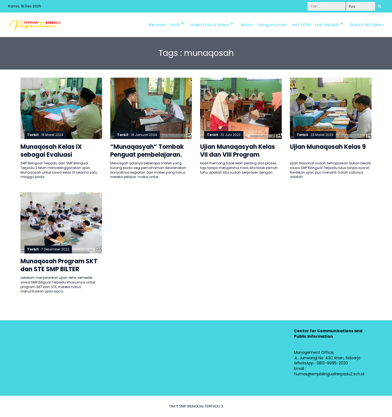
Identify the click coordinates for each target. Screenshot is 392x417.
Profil (175, 25)
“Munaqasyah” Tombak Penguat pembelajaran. (147, 151)
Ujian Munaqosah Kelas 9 (328, 147)
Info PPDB (301, 25)
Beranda (157, 25)
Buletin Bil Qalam (367, 25)
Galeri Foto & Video (209, 25)
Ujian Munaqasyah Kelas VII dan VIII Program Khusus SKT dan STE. (237, 155)
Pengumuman (272, 25)
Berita (247, 25)
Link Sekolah (327, 25)
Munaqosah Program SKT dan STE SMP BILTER (58, 265)
